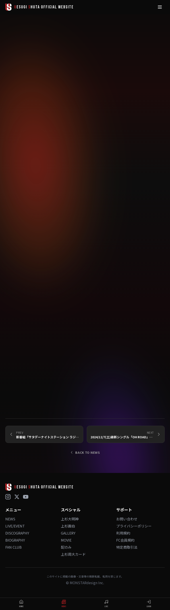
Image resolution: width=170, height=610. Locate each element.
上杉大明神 (70, 519)
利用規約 (123, 533)
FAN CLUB (13, 547)
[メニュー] (160, 7)
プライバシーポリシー (134, 526)
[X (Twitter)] (16, 496)
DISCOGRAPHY (17, 533)
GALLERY (68, 533)
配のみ (66, 547)
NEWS (10, 519)
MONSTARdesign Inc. (87, 582)
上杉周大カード (73, 554)
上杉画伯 (68, 526)
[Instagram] (8, 496)
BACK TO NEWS (85, 452)
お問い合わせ (126, 519)
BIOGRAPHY (15, 540)
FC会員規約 (125, 540)
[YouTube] (25, 496)
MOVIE (66, 540)
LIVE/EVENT (15, 526)
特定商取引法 (126, 547)
